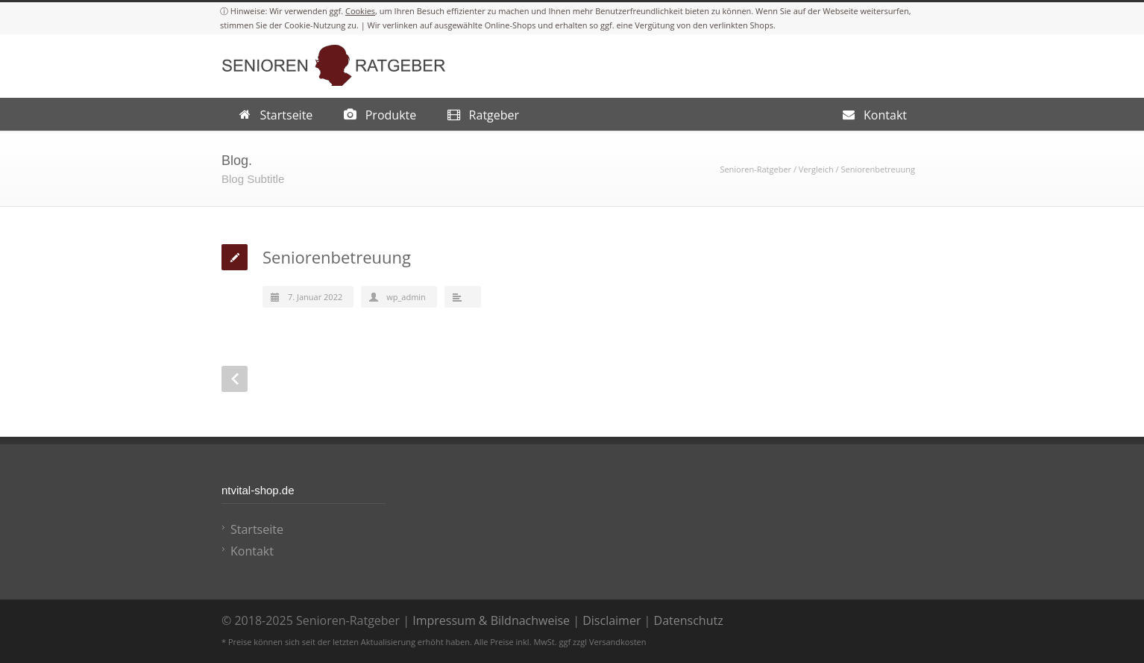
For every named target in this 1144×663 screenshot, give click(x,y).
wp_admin (406, 296)
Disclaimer (611, 620)
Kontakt (252, 551)
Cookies (360, 10)
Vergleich (816, 169)
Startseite (256, 529)
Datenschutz (688, 620)
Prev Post (234, 379)
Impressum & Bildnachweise (491, 620)
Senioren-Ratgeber (755, 169)
